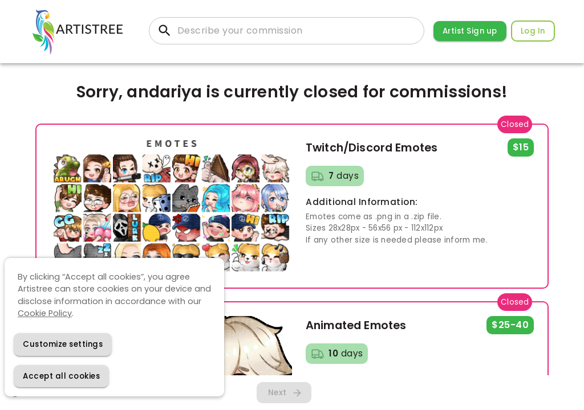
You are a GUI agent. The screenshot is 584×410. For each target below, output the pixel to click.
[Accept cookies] (61, 376)
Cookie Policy (45, 313)
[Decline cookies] (63, 344)
